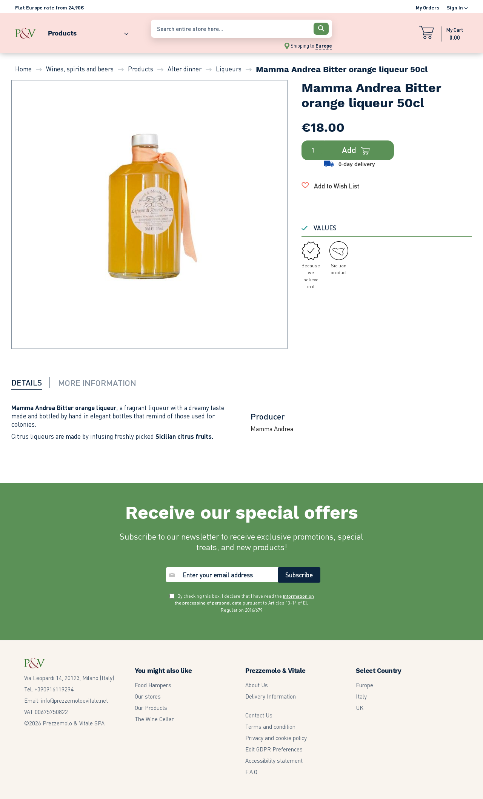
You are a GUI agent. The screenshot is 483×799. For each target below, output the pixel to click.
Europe (364, 685)
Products (140, 69)
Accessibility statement (274, 760)
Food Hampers (153, 685)
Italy (361, 696)
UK (359, 707)
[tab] (32, 382)
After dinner (185, 69)
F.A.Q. (251, 772)
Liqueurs (229, 69)
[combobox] (241, 29)
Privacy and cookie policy (276, 738)
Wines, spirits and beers (80, 69)
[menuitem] (85, 32)
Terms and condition (270, 726)
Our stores (148, 696)
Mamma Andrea (272, 428)
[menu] (79, 32)
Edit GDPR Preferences (274, 749)
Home (23, 69)
